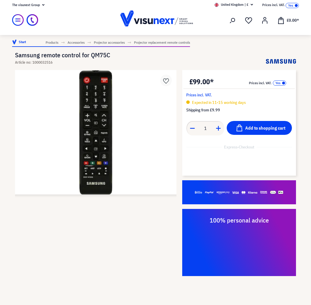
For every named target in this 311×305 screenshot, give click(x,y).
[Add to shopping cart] (259, 128)
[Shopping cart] (288, 20)
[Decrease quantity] (192, 128)
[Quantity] (205, 128)
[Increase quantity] (219, 128)
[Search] (232, 20)
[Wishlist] (248, 20)
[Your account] (264, 20)
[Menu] (18, 20)
